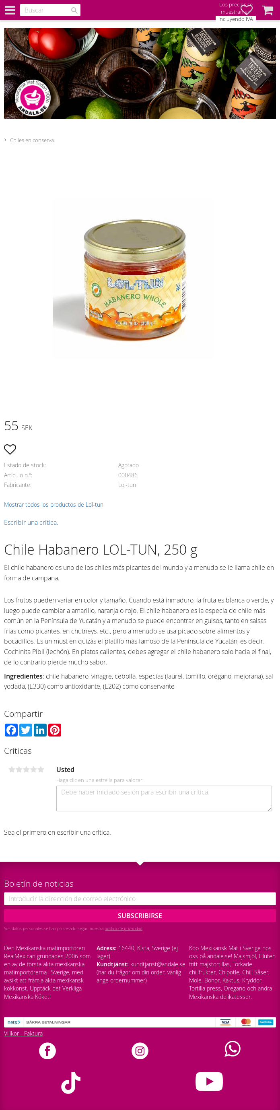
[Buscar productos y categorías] (50, 10)
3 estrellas (26, 769)
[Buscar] (74, 10)
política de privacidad (123, 928)
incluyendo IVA (235, 19)
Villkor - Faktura (23, 1033)
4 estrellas (33, 769)
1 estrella (11, 769)
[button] (267, 10)
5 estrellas (40, 769)
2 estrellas (19, 769)
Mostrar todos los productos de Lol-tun (53, 504)
